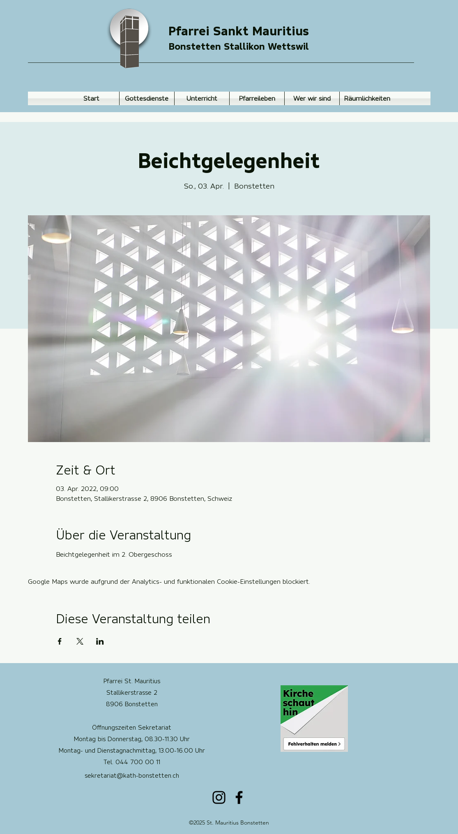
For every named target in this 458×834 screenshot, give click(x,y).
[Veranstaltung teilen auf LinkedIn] (100, 641)
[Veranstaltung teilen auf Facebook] (60, 641)
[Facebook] (239, 797)
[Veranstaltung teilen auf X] (80, 641)
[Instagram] (219, 797)
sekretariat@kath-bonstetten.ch (132, 775)
